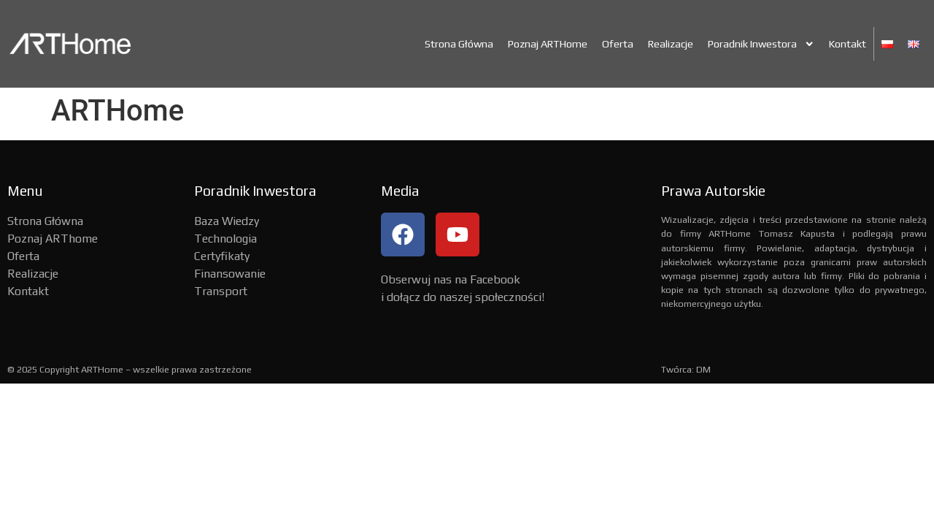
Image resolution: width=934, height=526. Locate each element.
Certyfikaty (222, 256)
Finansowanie (230, 274)
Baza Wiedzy (226, 221)
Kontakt (847, 44)
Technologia (225, 238)
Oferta (617, 44)
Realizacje (670, 44)
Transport (220, 291)
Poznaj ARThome (52, 238)
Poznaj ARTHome (547, 44)
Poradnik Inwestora (761, 43)
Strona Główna (459, 44)
